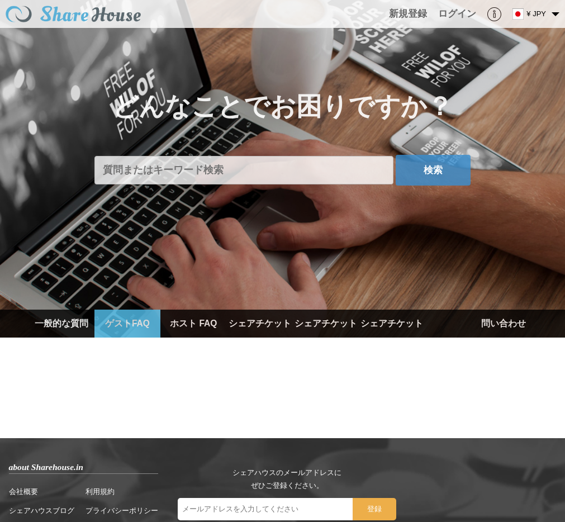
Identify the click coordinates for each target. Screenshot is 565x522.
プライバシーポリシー (122, 510)
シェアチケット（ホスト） (326, 337)
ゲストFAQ (127, 323)
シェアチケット (260, 323)
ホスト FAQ (193, 323)
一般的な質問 (61, 323)
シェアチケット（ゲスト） (391, 337)
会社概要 (23, 491)
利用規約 (100, 491)
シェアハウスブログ (41, 510)
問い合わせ (503, 323)
